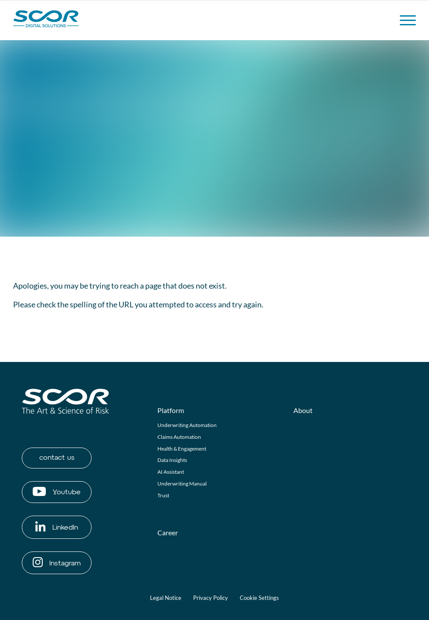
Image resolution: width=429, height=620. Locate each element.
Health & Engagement (181, 448)
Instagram (57, 562)
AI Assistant (170, 471)
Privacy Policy (210, 597)
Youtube (56, 491)
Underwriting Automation (187, 425)
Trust (163, 495)
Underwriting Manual (182, 483)
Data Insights (172, 460)
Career (167, 532)
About (303, 410)
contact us (57, 458)
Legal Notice (165, 597)
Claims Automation (179, 437)
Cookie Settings (259, 597)
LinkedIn (56, 526)
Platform (170, 410)
